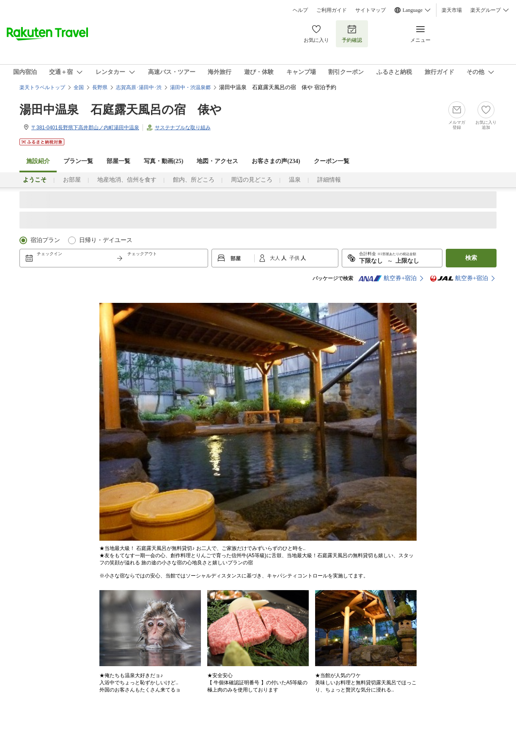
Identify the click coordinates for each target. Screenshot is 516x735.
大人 (275, 258)
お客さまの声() (276, 161)
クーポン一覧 (331, 161)
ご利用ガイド (331, 10)
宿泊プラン (45, 240)
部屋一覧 (118, 161)
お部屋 (72, 180)
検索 (471, 258)
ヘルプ (300, 10)
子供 (295, 258)
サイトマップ (370, 10)
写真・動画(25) (163, 161)
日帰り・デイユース (105, 240)
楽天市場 (452, 10)
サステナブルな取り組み (183, 128)
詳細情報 (329, 180)
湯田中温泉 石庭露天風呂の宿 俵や (120, 109)
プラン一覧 (78, 161)
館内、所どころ (193, 180)
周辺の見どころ (251, 180)
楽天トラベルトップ (42, 87)
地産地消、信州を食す (126, 180)
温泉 (295, 180)
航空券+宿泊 (387, 278)
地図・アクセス (217, 161)
